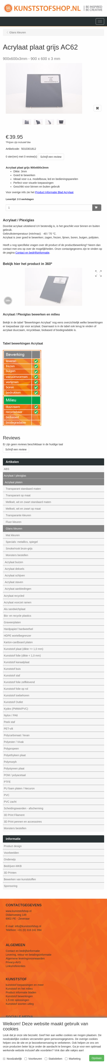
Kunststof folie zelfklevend (19, 682)
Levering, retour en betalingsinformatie (28, 954)
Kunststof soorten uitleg (20, 1003)
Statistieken (53, 1058)
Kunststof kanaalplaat (16, 662)
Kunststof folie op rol (16, 688)
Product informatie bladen (21, 992)
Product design (13, 846)
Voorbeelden (11, 852)
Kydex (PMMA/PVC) (16, 708)
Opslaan (97, 1058)
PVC (6, 795)
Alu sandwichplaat (14, 609)
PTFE (7, 781)
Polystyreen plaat (14, 768)
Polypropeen (11, 748)
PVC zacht (10, 801)
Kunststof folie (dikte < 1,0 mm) (22, 655)
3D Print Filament (14, 815)
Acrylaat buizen (14, 562)
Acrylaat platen (14, 482)
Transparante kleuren (18, 515)
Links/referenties (15, 966)
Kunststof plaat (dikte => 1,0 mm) (23, 648)
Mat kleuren (13, 535)
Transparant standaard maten (23, 488)
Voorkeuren (33, 1058)
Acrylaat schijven (15, 575)
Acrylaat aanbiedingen (18, 588)
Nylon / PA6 (11, 715)
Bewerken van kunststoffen (20, 879)
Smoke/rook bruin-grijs (19, 548)
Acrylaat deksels (14, 568)
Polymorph (10, 761)
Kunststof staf (12, 675)
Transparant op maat (18, 495)
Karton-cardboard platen (18, 642)
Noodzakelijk (12, 1058)
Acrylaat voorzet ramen (17, 602)
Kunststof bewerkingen (19, 996)
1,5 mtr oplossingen (17, 1000)
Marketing (72, 1058)
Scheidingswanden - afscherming (23, 808)
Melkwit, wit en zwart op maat (23, 508)
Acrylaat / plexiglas (15, 475)
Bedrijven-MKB (13, 866)
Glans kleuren (14, 528)
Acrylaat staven (14, 582)
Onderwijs (10, 859)
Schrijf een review (51, 156)
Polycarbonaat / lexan (17, 735)
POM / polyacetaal (15, 775)
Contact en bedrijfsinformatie (23, 950)
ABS (6, 469)
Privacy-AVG (13, 962)
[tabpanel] (26, 122)
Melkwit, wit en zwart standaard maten (28, 502)
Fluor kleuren (13, 521)
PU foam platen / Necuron (19, 788)
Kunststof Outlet (13, 702)
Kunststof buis (12, 668)
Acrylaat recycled (14, 595)
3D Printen (10, 872)
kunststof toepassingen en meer (25, 984)
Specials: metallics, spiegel (22, 541)
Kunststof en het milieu (19, 988)
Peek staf (9, 722)
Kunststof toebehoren (16, 695)
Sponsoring (10, 885)
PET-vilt (8, 728)
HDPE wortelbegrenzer (17, 635)
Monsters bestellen (17, 555)
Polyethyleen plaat (15, 755)
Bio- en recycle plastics (17, 615)
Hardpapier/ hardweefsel (18, 629)
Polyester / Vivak (14, 741)
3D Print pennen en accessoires (23, 821)
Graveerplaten (12, 622)
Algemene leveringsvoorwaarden (25, 958)
